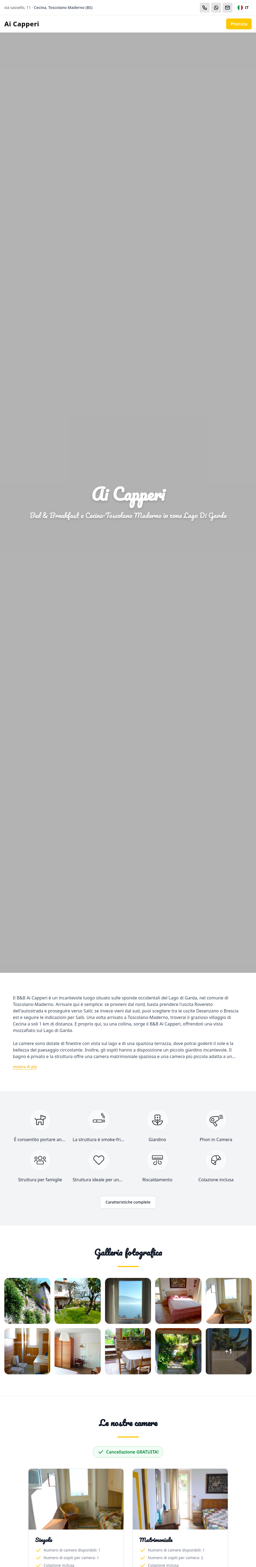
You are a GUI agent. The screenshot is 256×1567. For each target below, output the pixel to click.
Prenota (238, 24)
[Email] (227, 7)
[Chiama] (205, 7)
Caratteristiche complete (128, 1202)
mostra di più (25, 1066)
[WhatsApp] (216, 7)
